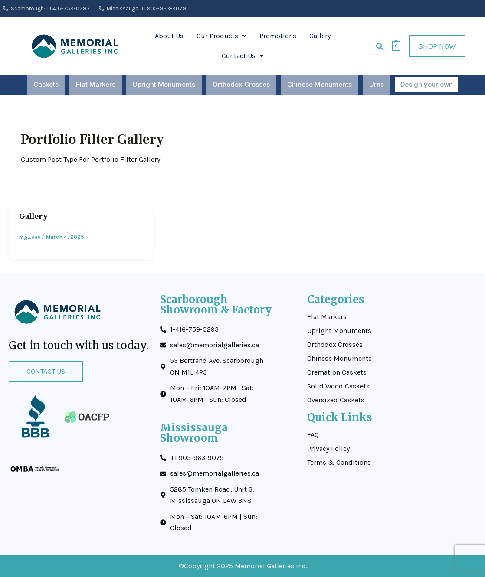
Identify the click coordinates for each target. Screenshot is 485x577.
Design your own (426, 85)
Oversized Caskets (335, 400)
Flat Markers (97, 85)
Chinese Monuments (320, 85)
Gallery (320, 36)
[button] (221, 36)
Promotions (277, 36)
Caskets (47, 85)
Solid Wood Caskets (338, 386)
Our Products (221, 36)
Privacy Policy (328, 448)
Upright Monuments (165, 85)
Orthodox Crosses (242, 85)
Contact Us (243, 56)
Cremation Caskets (337, 372)
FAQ (313, 434)
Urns (377, 85)
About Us (169, 36)
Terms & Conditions (339, 462)
